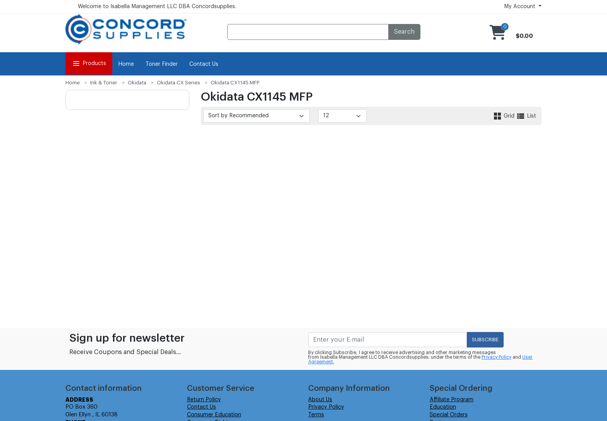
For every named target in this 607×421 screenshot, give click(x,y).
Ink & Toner (103, 82)
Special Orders (449, 415)
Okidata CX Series (178, 82)
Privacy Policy (496, 357)
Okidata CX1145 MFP (235, 82)
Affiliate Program (451, 399)
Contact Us (203, 64)
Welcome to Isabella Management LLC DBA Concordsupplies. (157, 6)
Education (443, 407)
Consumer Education (214, 415)
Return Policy (204, 399)
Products (89, 63)
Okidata (137, 82)
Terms (316, 415)
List (526, 116)
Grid (504, 116)
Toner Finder (162, 64)
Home (126, 64)
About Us (320, 399)
